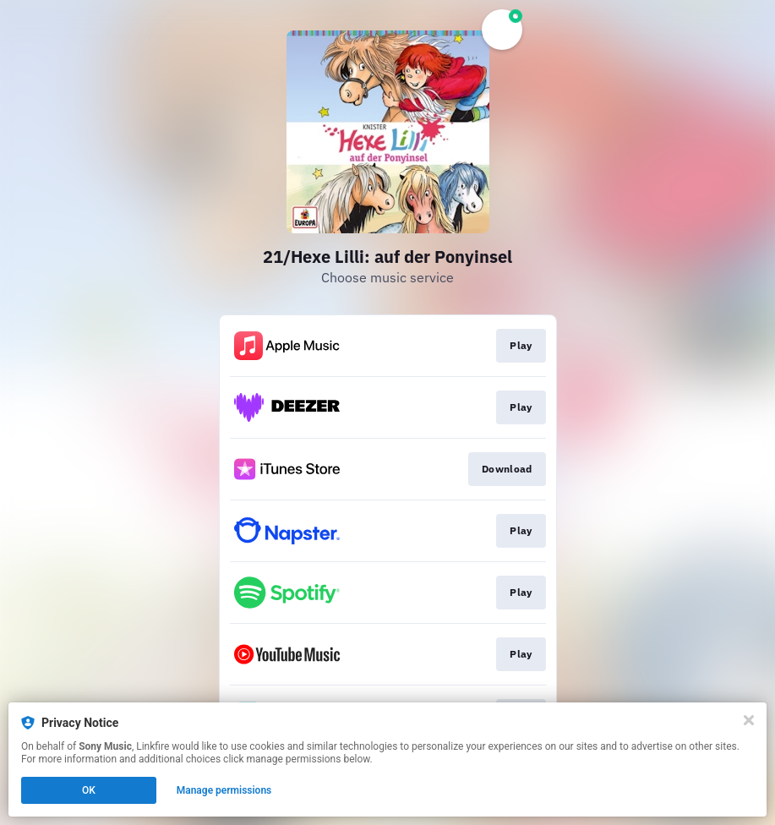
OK (89, 790)
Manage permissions (224, 790)
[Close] (748, 720)
